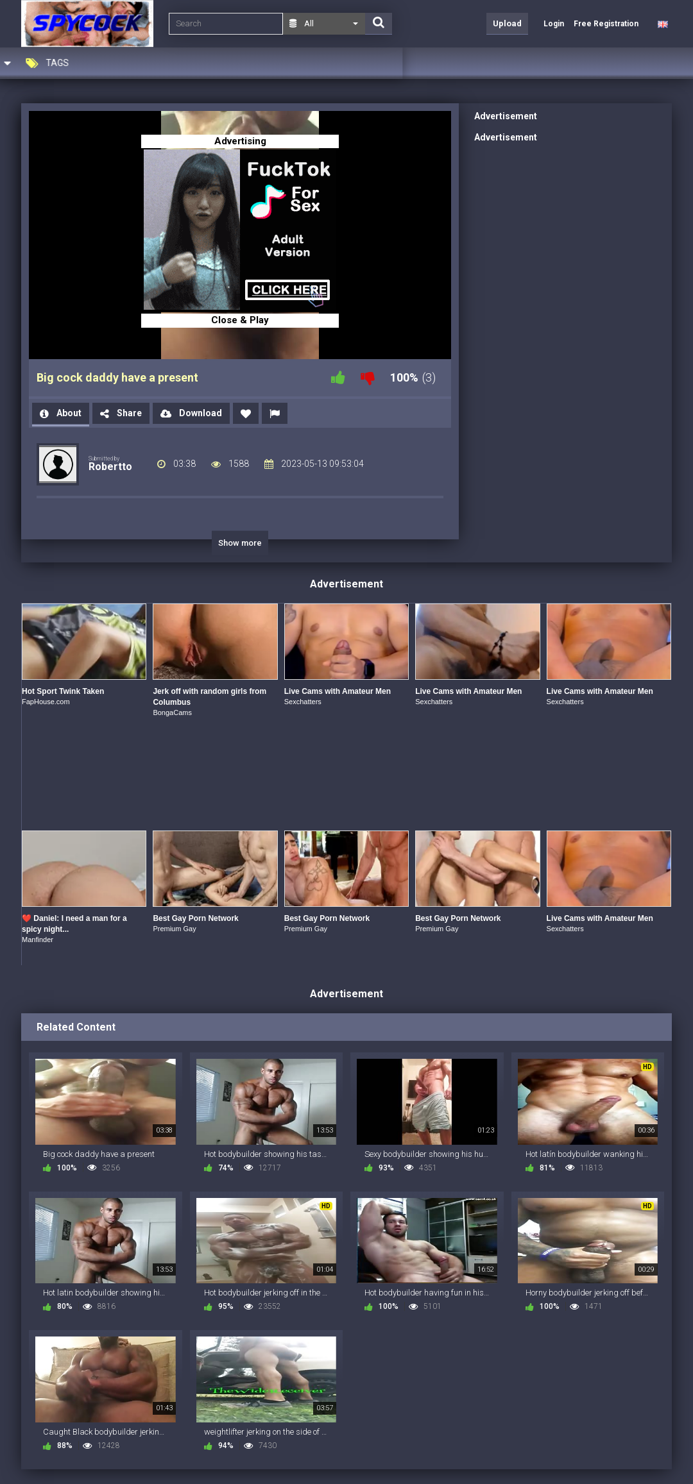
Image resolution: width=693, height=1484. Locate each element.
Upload (507, 23)
